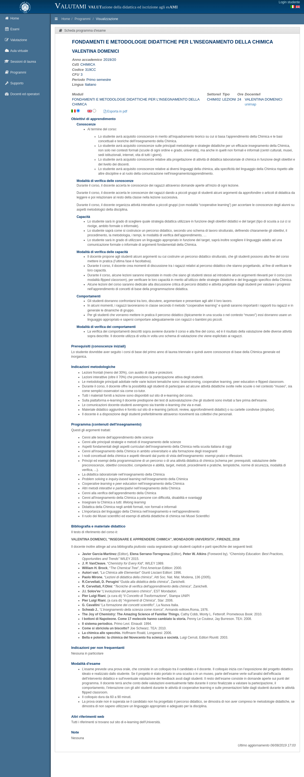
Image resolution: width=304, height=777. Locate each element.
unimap (250, 104)
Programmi (82, 19)
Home (66, 19)
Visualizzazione (107, 19)
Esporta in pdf (115, 111)
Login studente (289, 2)
